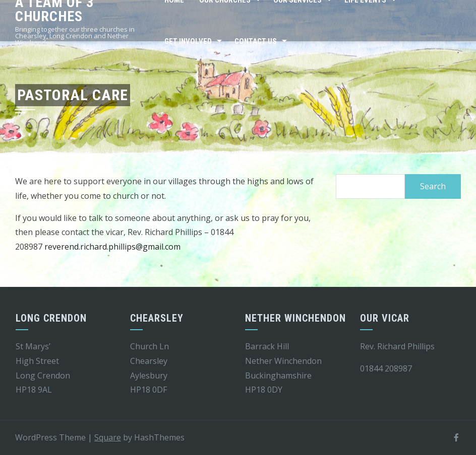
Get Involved (188, 41)
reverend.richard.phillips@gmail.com (112, 246)
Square (107, 437)
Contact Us (255, 41)
